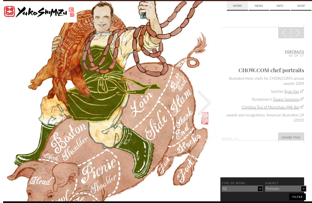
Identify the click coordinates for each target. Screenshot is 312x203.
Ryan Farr (291, 91)
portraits (294, 51)
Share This (291, 137)
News (259, 5)
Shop (301, 5)
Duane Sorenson (286, 99)
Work (237, 5)
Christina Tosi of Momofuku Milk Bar (270, 107)
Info (279, 5)
